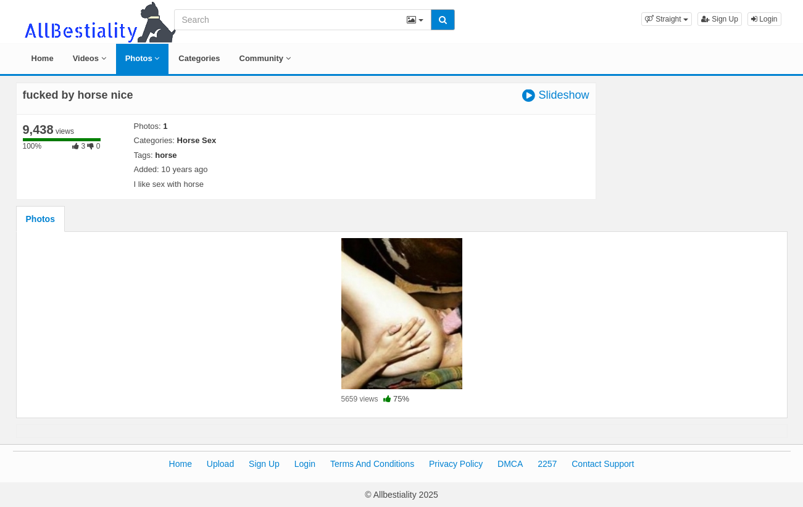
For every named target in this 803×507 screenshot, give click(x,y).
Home (42, 58)
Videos (89, 58)
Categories (199, 58)
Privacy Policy (456, 464)
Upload (220, 464)
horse (166, 155)
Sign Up (719, 19)
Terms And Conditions (372, 464)
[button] (666, 19)
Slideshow (555, 95)
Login (764, 19)
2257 (547, 464)
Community (265, 58)
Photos (142, 58)
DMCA (510, 464)
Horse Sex (197, 140)
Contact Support (603, 464)
